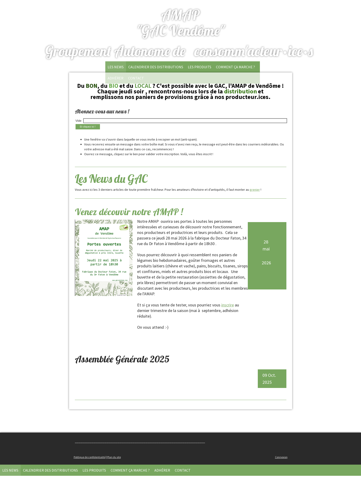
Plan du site (114, 457)
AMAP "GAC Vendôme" (181, 22)
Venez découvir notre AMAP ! (129, 211)
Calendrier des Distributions (155, 67)
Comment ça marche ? (235, 67)
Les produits (199, 67)
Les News (116, 67)
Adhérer (162, 470)
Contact (183, 470)
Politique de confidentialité (90, 457)
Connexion (281, 457)
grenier (255, 189)
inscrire (227, 305)
